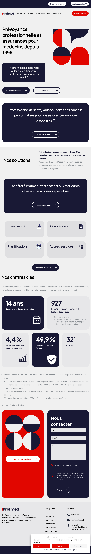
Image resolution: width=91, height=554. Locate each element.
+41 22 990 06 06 (77, 515)
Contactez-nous (56, 13)
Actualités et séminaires (43, 13)
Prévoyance (16, 226)
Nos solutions (28, 13)
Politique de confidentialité (53, 550)
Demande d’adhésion (80, 13)
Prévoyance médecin (14, 90)
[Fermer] (88, 536)
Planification (17, 246)
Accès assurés (51, 531)
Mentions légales (70, 550)
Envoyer (60, 490)
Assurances (59, 226)
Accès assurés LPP (79, 4)
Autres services (62, 246)
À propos (19, 13)
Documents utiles (57, 4)
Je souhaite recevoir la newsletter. (66, 465)
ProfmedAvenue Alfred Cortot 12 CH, (79, 527)
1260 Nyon (81, 529)
